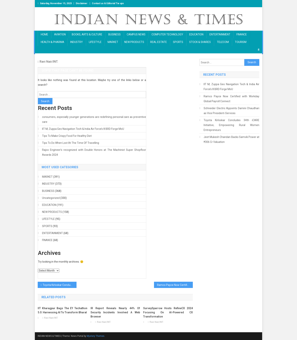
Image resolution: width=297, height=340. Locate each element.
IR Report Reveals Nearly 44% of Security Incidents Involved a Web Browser (115, 312)
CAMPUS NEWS (136, 34)
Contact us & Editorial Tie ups (108, 3)
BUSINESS (114, 34)
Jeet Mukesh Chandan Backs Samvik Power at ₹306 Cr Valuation (231, 139)
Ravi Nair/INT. (49, 61)
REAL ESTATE (158, 42)
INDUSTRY (76, 42)
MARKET (113, 42)
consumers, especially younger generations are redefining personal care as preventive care (94, 119)
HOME (44, 34)
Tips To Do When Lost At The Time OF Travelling (70, 142)
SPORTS (178, 42)
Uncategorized (51, 197)
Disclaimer (81, 3)
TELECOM (223, 42)
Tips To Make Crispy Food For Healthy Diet (67, 135)
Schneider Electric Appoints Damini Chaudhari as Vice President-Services (231, 111)
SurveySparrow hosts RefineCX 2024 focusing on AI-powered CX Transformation (168, 312)
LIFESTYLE (95, 42)
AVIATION (60, 34)
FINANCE (241, 34)
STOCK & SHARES (200, 42)
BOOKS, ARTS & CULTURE (87, 34)
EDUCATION (196, 34)
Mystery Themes (95, 336)
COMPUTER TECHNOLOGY (167, 34)
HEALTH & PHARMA (52, 42)
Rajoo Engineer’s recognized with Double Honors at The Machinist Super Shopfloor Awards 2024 (94, 152)
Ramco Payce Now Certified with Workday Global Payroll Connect (175, 284)
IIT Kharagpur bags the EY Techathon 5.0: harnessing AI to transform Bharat (62, 310)
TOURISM (240, 42)
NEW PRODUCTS (134, 42)
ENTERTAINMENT (219, 34)
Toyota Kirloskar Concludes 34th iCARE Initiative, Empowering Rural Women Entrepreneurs (60, 284)
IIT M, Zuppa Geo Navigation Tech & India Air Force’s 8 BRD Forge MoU (83, 128)
